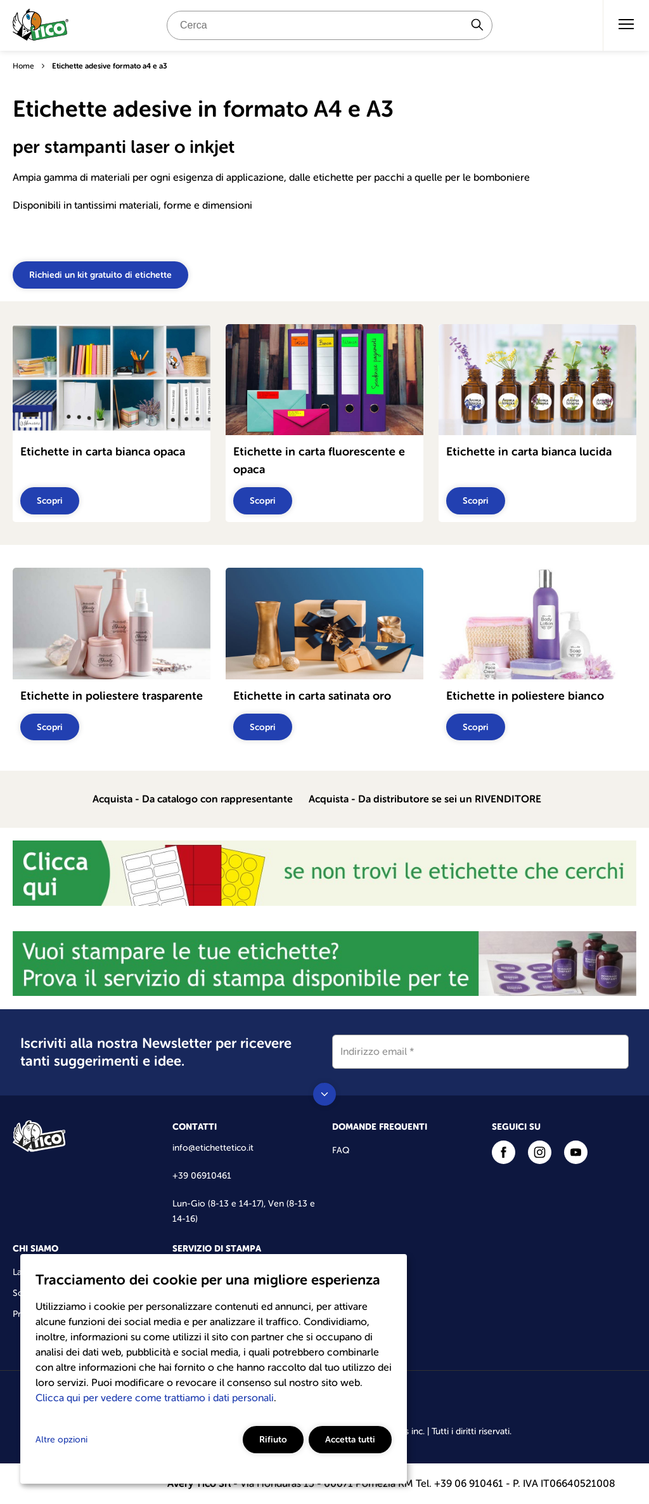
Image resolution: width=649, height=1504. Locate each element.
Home (23, 66)
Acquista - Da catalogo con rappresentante (193, 799)
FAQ (340, 1150)
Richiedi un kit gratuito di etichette (100, 275)
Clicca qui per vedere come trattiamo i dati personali (154, 1397)
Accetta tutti (350, 1439)
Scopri (50, 500)
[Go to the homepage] (41, 27)
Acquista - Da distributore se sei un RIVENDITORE (425, 799)
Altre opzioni (61, 1439)
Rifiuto (273, 1439)
